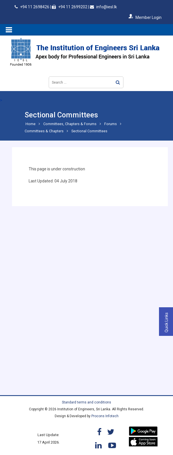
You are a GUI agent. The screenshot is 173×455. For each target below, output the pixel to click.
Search (117, 82)
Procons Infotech (105, 416)
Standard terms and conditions (86, 402)
